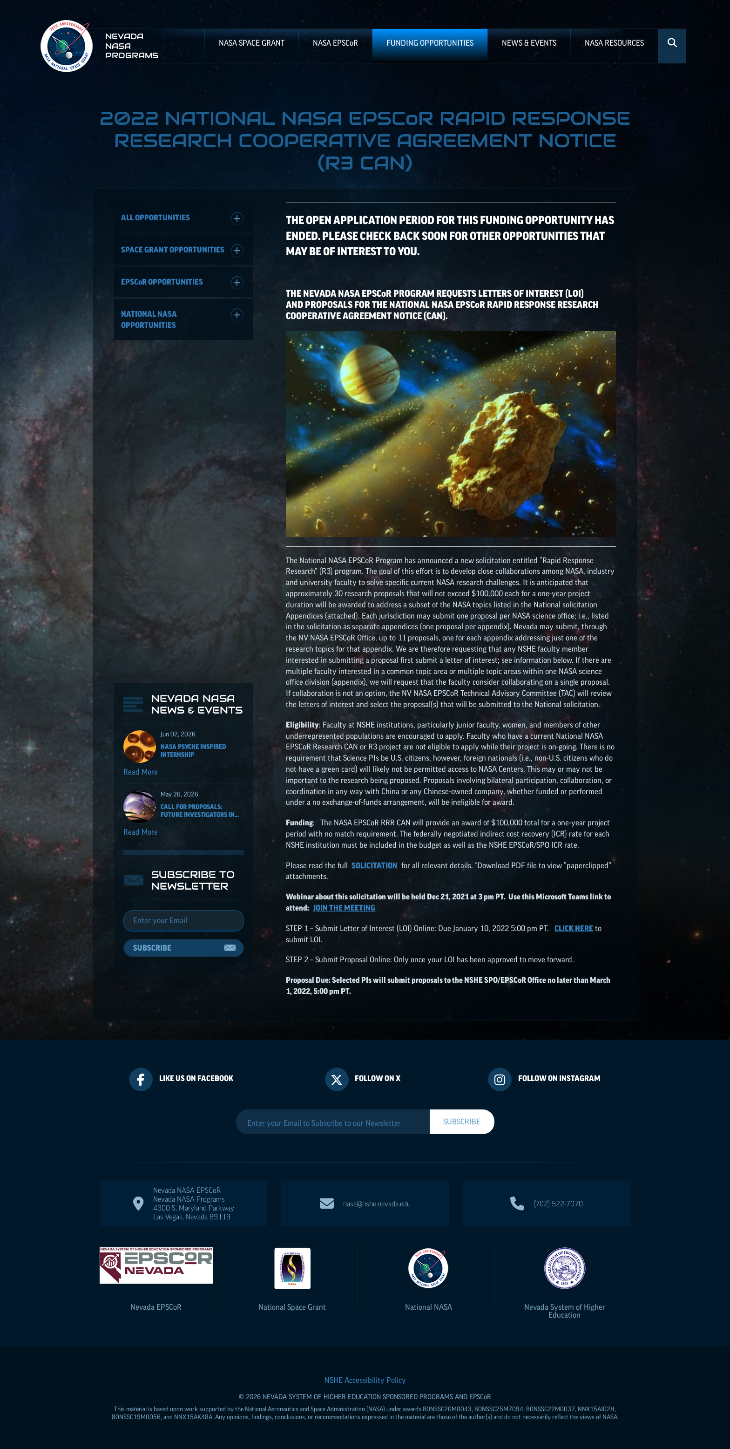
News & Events (529, 43)
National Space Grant (292, 1307)
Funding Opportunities (429, 43)
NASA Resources (614, 43)
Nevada (156, 1307)
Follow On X (377, 1078)
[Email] (183, 921)
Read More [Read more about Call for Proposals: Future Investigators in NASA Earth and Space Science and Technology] (140, 832)
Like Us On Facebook (196, 1078)
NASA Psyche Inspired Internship (193, 750)
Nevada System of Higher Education (564, 1311)
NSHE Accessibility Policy (365, 1380)
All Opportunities (182, 218)
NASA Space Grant (251, 43)
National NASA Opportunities (182, 318)
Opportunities (182, 283)
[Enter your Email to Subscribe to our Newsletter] (332, 1122)
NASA (335, 43)
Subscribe (152, 948)
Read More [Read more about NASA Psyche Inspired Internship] (140, 772)
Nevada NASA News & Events (197, 704)
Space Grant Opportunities (182, 251)
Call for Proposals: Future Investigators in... (200, 810)
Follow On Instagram (559, 1078)
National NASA (428, 1307)
